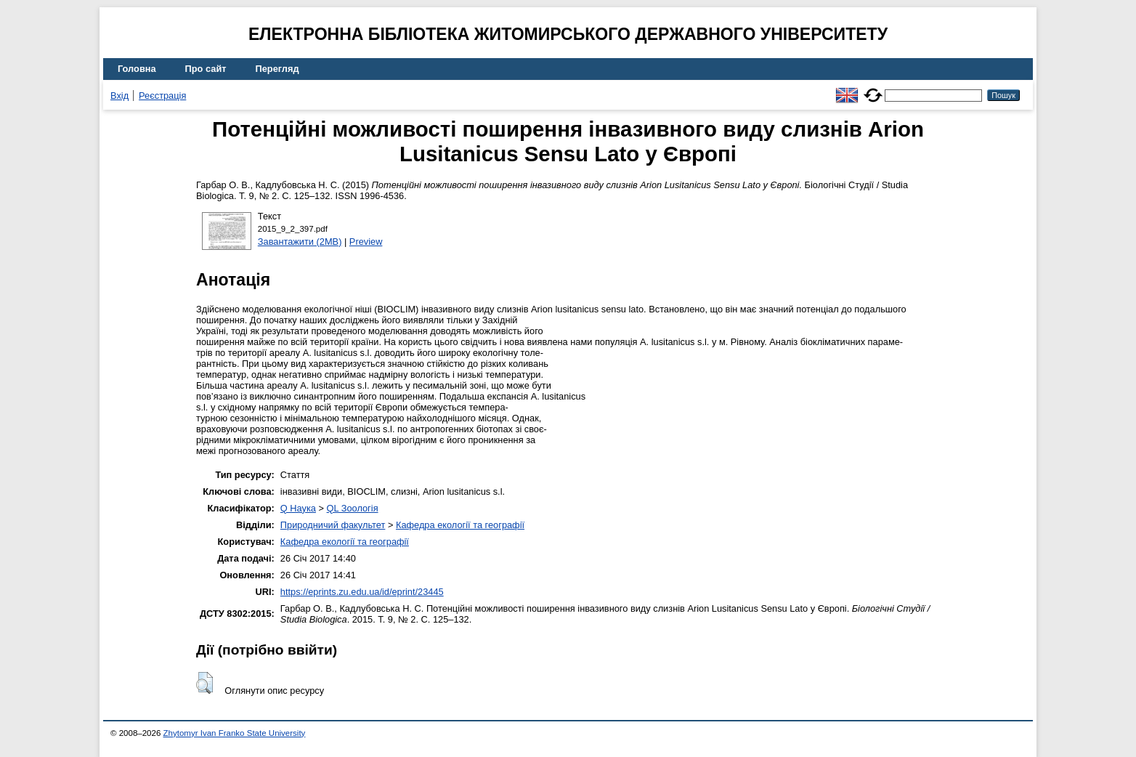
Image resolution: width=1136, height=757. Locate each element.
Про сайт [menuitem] (206, 68)
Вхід (119, 95)
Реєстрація (162, 95)
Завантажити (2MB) (300, 241)
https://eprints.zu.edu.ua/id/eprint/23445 (362, 591)
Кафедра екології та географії (460, 524)
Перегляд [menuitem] (277, 68)
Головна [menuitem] (137, 68)
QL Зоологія (352, 508)
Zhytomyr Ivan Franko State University (234, 733)
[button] (204, 683)
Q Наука (298, 508)
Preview (366, 241)
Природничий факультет (333, 524)
